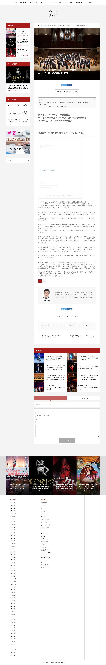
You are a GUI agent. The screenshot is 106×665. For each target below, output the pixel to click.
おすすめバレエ (45, 505)
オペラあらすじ (45, 519)
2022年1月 (12, 641)
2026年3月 (12, 505)
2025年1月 (12, 543)
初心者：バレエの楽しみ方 (46, 553)
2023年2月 (12, 606)
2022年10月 (13, 617)
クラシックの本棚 (56, 2)
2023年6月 (12, 595)
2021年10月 (13, 649)
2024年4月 (12, 568)
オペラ (41, 2)
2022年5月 (12, 630)
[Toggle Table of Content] (92, 99)
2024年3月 (12, 570)
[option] (17, 475)
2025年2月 (12, 540)
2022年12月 (13, 611)
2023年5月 (12, 598)
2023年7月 (12, 592)
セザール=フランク (61, 325)
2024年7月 (12, 560)
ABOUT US (79, 2)
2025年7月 (12, 527)
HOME (16, 2)
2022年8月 (12, 622)
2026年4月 (12, 502)
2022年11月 (13, 614)
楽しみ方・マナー (45, 564)
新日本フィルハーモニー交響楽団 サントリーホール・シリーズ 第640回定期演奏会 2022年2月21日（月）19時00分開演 (66, 103)
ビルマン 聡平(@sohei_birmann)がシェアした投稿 (60, 195)
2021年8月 (12, 655)
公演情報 (87, 325)
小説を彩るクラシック (46, 558)
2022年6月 (12, 628)
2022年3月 (12, 636)
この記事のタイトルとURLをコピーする (67, 91)
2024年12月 (13, 546)
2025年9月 (12, 521)
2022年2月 (12, 638)
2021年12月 (13, 644)
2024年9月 (12, 554)
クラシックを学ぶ (68, 2)
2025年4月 (12, 535)
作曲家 (43, 536)
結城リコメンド (45, 567)
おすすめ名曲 (44, 508)
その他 (43, 511)
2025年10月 (13, 519)
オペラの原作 (44, 522)
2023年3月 (12, 603)
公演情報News (23, 2)
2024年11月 (13, 549)
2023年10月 (13, 584)
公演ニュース (44, 539)
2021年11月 (13, 647)
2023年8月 (12, 589)
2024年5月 (12, 565)
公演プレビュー (45, 541)
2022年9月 (12, 619)
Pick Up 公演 (54, 325)
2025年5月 (12, 532)
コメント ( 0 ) (50, 398)
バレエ (47, 2)
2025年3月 (12, 538)
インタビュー (33, 2)
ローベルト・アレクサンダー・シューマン (75, 325)
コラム (43, 530)
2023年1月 (12, 609)
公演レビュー (47, 75)
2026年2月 (12, 508)
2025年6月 (12, 530)
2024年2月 (12, 573)
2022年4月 (12, 633)
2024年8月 (12, 557)
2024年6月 (12, 562)
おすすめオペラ (45, 502)
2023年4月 (12, 600)
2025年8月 (12, 524)
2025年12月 (13, 513)
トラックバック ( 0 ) (84, 398)
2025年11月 (13, 516)
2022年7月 (12, 625)
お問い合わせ (88, 2)
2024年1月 (12, 576)
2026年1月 (12, 511)
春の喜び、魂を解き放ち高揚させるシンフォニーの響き (54, 106)
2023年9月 (12, 587)
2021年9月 (12, 652)
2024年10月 (13, 551)
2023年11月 (13, 581)
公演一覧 (43, 547)
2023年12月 (13, 579)
